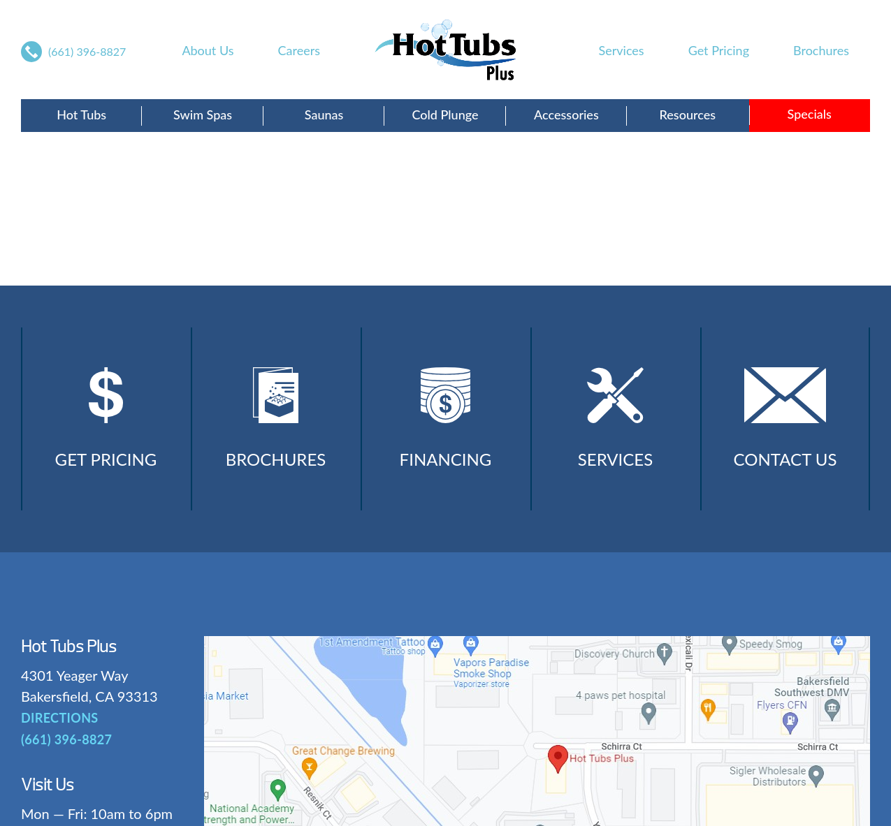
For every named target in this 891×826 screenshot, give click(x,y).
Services (621, 50)
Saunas (324, 114)
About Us (207, 50)
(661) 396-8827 (87, 51)
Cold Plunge (445, 114)
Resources (688, 114)
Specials (810, 113)
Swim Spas (202, 114)
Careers (299, 50)
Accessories (566, 114)
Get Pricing (718, 50)
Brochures (821, 50)
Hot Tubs (81, 114)
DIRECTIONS (60, 717)
